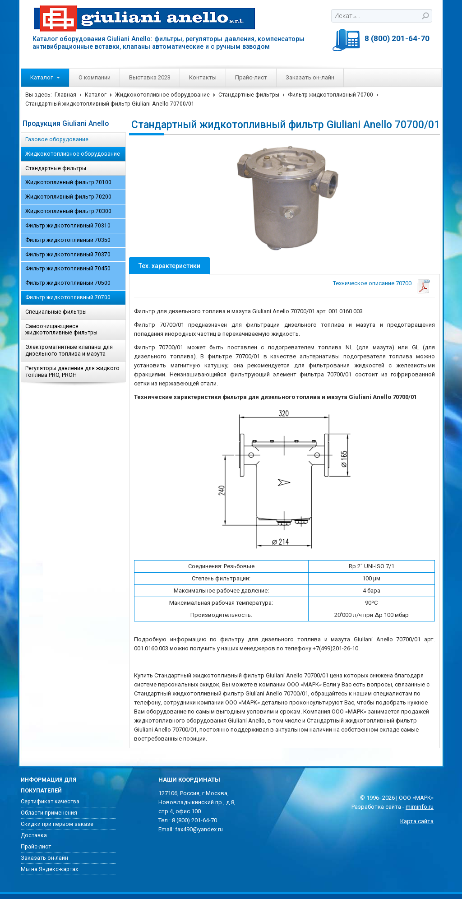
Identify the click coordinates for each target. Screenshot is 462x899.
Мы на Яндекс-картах (49, 869)
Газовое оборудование (56, 139)
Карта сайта (417, 821)
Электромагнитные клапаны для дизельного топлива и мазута (69, 350)
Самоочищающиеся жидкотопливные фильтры (61, 329)
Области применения (49, 813)
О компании (95, 77)
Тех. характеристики (169, 265)
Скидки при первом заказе (57, 824)
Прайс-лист (251, 77)
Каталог (45, 77)
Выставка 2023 (150, 77)
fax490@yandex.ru (199, 829)
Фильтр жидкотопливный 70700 (330, 95)
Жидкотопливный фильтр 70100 (68, 182)
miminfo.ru (420, 806)
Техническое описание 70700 (372, 283)
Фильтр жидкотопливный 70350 (68, 240)
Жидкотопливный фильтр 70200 (68, 197)
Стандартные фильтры (248, 95)
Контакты (203, 77)
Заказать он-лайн (310, 77)
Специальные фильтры (56, 312)
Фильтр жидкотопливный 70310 (68, 225)
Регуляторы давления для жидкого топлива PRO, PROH (72, 371)
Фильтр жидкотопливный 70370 (68, 254)
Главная (65, 95)
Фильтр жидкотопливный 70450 (68, 268)
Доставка (34, 835)
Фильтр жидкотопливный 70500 (68, 283)
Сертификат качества (50, 801)
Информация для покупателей (48, 785)
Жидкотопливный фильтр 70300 (68, 211)
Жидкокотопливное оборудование (162, 95)
